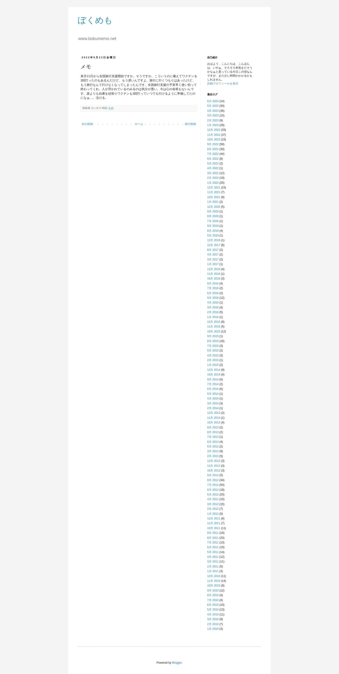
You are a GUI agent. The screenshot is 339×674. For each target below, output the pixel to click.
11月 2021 (213, 192)
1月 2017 (213, 264)
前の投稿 (190, 124)
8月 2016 (213, 283)
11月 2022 (213, 134)
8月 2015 (213, 341)
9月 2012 (213, 475)
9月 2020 (213, 211)
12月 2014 (213, 369)
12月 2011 (213, 518)
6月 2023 (213, 101)
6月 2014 (213, 389)
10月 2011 (213, 528)
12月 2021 (213, 187)
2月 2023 (213, 120)
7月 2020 (213, 221)
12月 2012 (213, 461)
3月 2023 (213, 115)
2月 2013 (213, 456)
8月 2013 (213, 432)
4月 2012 (213, 499)
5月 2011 (213, 552)
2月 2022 (213, 177)
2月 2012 (213, 508)
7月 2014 (213, 384)
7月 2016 (213, 288)
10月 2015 (213, 331)
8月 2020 (213, 216)
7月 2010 (213, 600)
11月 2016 (213, 273)
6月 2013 (213, 441)
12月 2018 (213, 240)
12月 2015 (213, 321)
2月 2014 (213, 408)
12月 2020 (213, 206)
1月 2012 (213, 513)
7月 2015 (213, 345)
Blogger (177, 662)
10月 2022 (213, 139)
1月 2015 (213, 365)
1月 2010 (213, 628)
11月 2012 (213, 465)
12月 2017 (213, 245)
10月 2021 (213, 197)
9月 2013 (213, 427)
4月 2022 (213, 168)
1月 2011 (213, 571)
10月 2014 (213, 374)
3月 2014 (213, 403)
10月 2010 (213, 585)
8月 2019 (213, 230)
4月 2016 (213, 302)
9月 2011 (213, 532)
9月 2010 (213, 590)
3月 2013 (213, 451)
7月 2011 (213, 542)
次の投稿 (87, 124)
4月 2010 (213, 614)
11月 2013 (213, 417)
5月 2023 (213, 106)
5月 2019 (213, 235)
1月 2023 (213, 125)
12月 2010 (213, 576)
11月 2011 (213, 523)
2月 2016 (213, 312)
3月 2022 (213, 173)
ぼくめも (95, 20)
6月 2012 (213, 489)
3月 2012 (213, 504)
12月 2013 (213, 413)
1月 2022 (213, 182)
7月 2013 (213, 437)
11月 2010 (213, 580)
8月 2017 (213, 249)
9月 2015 (213, 336)
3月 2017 (213, 259)
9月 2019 (213, 225)
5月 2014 (213, 393)
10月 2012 (213, 470)
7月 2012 (213, 485)
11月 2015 (213, 326)
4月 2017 (213, 254)
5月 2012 (213, 494)
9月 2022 (213, 144)
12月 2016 (213, 269)
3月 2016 (213, 307)
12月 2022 (213, 130)
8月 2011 (213, 537)
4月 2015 (213, 355)
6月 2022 (213, 158)
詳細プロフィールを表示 (222, 83)
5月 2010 (213, 609)
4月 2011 (213, 556)
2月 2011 (213, 566)
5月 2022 (213, 163)
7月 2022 (213, 154)
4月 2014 (213, 398)
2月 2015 (213, 360)
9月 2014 (213, 379)
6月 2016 (213, 293)
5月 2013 (213, 446)
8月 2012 (213, 480)
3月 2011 (213, 561)
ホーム (139, 124)
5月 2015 (213, 350)
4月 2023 (213, 110)
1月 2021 (213, 201)
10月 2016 (213, 278)
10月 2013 (213, 422)
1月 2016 (213, 317)
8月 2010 (213, 595)
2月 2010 (213, 624)
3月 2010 (213, 619)
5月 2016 (213, 297)
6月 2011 (213, 547)
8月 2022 (213, 149)
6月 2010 (213, 604)
